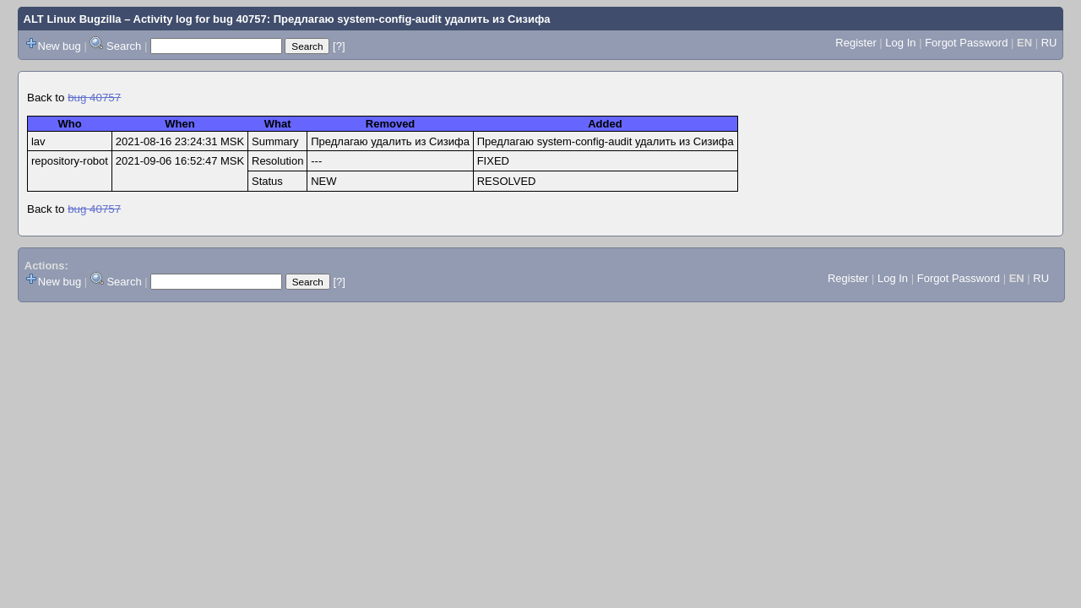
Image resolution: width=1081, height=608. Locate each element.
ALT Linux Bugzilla (73, 19)
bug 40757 (94, 97)
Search (123, 46)
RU (1049, 42)
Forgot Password (966, 42)
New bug (59, 46)
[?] (339, 46)
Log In (900, 42)
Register (855, 42)
